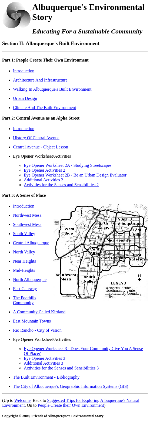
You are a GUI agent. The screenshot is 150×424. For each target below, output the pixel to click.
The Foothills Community (24, 300)
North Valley (24, 252)
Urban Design (25, 98)
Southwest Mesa (27, 224)
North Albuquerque (29, 279)
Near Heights (24, 261)
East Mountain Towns (32, 321)
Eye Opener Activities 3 (44, 358)
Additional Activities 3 (43, 363)
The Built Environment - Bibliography (46, 377)
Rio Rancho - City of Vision (37, 330)
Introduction (23, 71)
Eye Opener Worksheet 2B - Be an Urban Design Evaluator (75, 175)
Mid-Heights (24, 270)
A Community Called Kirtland (39, 312)
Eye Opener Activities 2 (44, 170)
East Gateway (25, 288)
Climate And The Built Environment (44, 107)
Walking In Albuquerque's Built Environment (52, 89)
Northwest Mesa (27, 215)
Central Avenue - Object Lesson (40, 147)
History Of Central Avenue (36, 137)
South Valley (24, 233)
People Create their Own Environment (71, 405)
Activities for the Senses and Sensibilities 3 (61, 368)
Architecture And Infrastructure (40, 80)
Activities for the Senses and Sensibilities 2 (61, 184)
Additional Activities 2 (43, 180)
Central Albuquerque (31, 242)
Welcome (22, 400)
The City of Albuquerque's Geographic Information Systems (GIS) (70, 386)
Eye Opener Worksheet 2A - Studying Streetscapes (68, 165)
